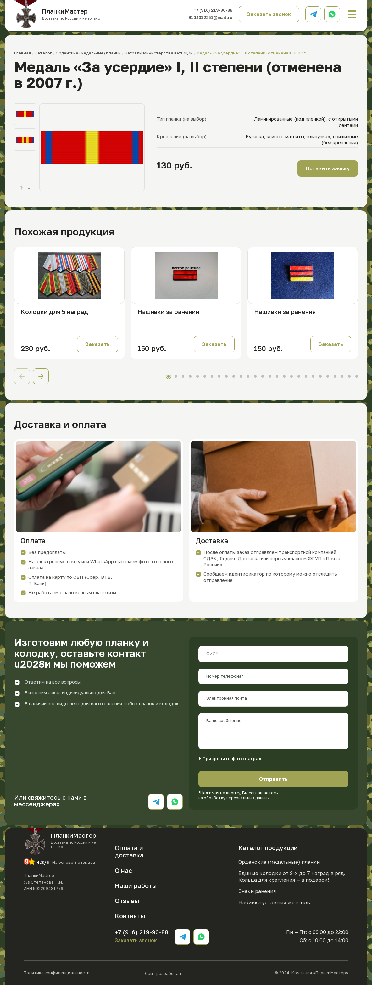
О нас (123, 870)
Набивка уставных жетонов (274, 902)
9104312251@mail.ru (207, 17)
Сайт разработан (182, 973)
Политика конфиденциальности (57, 973)
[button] (29, 187)
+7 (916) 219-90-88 (209, 10)
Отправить (273, 779)
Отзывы (127, 900)
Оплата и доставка (129, 851)
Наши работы (136, 885)
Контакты (130, 916)
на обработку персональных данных (235, 797)
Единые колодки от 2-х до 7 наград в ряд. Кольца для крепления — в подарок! (291, 876)
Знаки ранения (257, 891)
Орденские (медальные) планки (279, 862)
